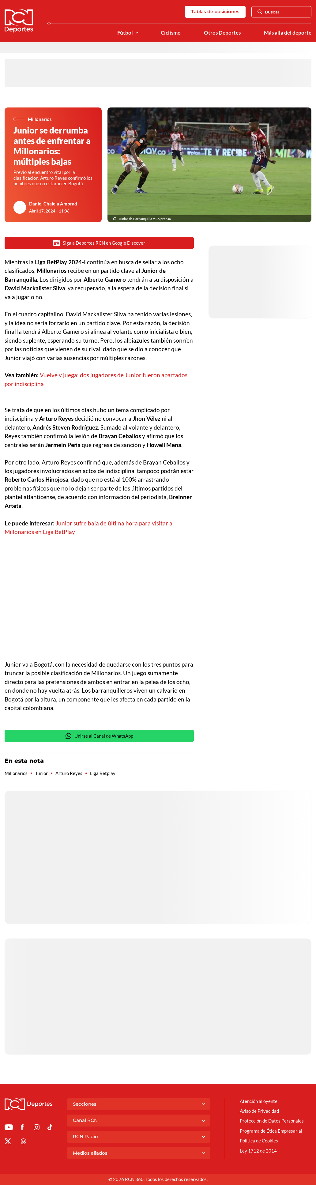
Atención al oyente (258, 1101)
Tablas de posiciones (215, 11)
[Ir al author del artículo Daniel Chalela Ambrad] (19, 207)
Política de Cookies (259, 1140)
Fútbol (125, 33)
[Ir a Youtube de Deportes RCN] (9, 1128)
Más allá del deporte (287, 33)
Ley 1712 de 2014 (258, 1150)
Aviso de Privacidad (259, 1111)
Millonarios (16, 773)
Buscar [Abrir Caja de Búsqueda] (269, 11)
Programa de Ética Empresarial (271, 1131)
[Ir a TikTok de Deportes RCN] (50, 1128)
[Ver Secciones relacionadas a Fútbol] (137, 33)
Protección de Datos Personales (272, 1120)
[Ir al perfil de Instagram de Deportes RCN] (37, 1128)
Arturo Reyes (68, 773)
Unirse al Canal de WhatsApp (99, 736)
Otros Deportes (222, 33)
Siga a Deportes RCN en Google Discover (99, 243)
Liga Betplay (102, 773)
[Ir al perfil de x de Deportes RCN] (8, 1142)
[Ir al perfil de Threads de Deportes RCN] (23, 1142)
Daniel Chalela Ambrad (53, 203)
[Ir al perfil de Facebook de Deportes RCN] (22, 1128)
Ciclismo (171, 33)
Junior (41, 773)
